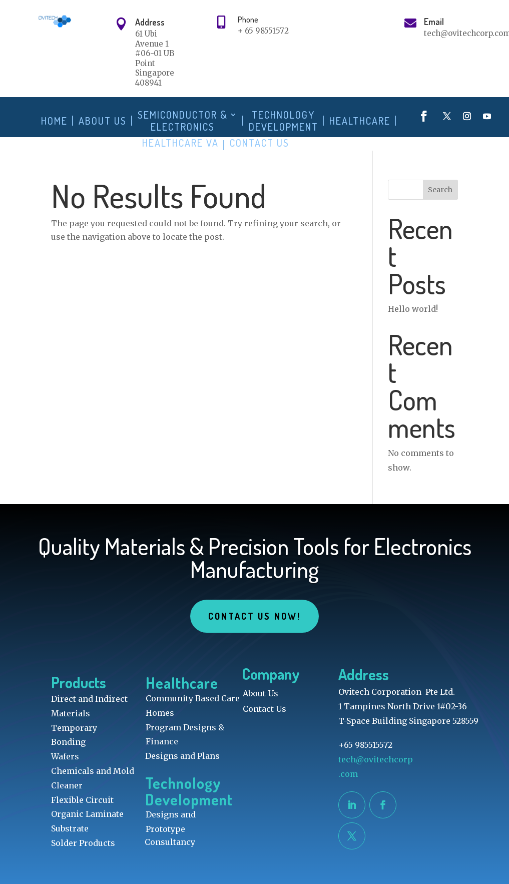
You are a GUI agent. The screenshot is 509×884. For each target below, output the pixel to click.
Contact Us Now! (254, 616)
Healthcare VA (180, 143)
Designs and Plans (182, 756)
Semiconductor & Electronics (183, 121)
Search (440, 189)
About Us (103, 121)
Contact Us (259, 143)
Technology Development (283, 121)
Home (54, 121)
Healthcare (359, 121)
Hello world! (413, 309)
